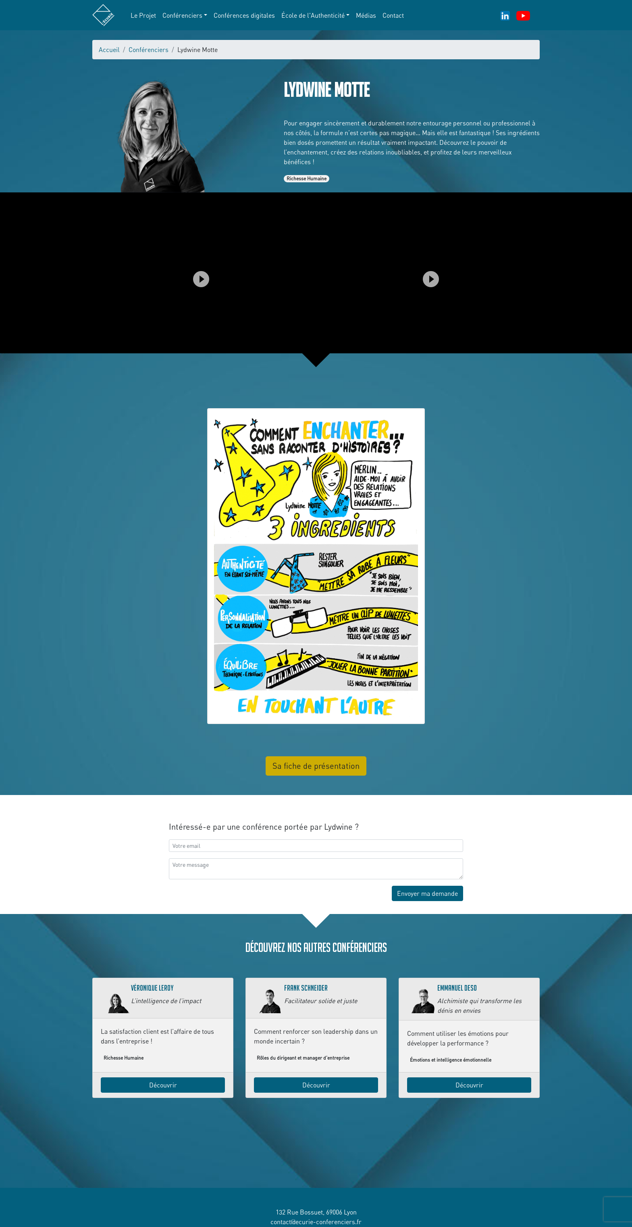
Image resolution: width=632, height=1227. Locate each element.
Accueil (109, 50)
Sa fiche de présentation (316, 766)
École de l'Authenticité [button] (313, 15)
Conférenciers (148, 50)
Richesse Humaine (306, 178)
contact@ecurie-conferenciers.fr (316, 1222)
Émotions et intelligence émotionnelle (450, 1060)
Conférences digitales (244, 15)
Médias (366, 15)
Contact (393, 15)
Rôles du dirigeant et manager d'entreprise (303, 1058)
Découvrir (163, 1085)
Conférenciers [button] (182, 15)
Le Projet (143, 15)
